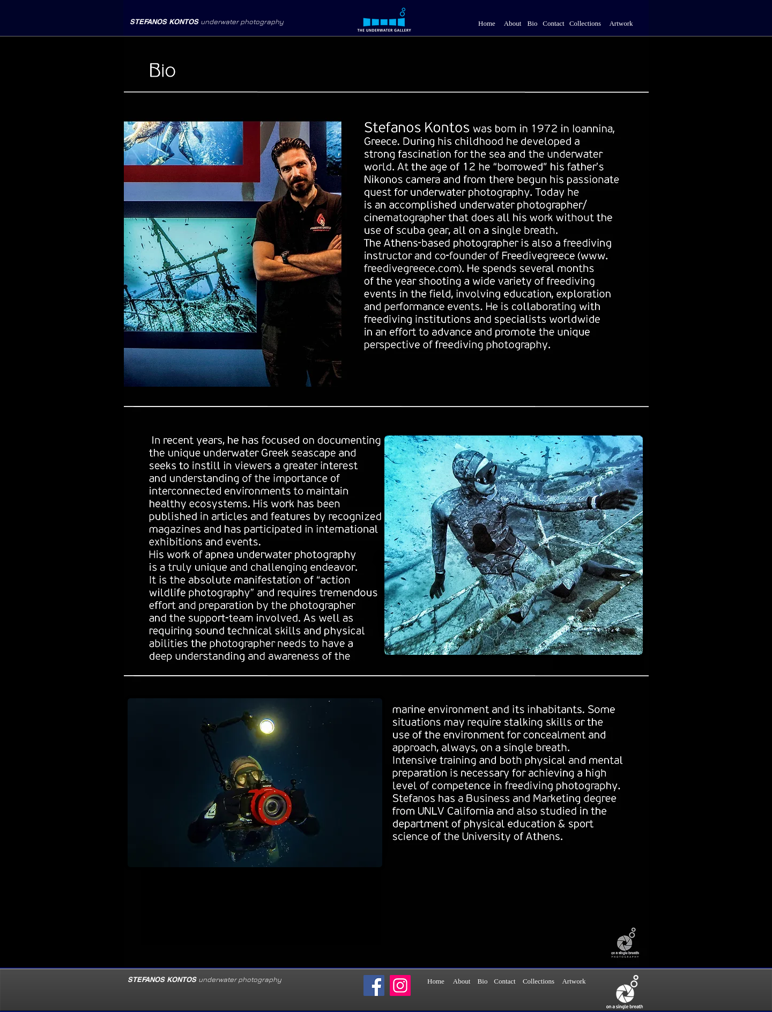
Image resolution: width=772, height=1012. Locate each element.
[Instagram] (400, 985)
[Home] (487, 24)
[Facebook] (373, 985)
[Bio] (532, 24)
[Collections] (585, 24)
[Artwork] (621, 24)
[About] (512, 24)
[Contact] (553, 24)
